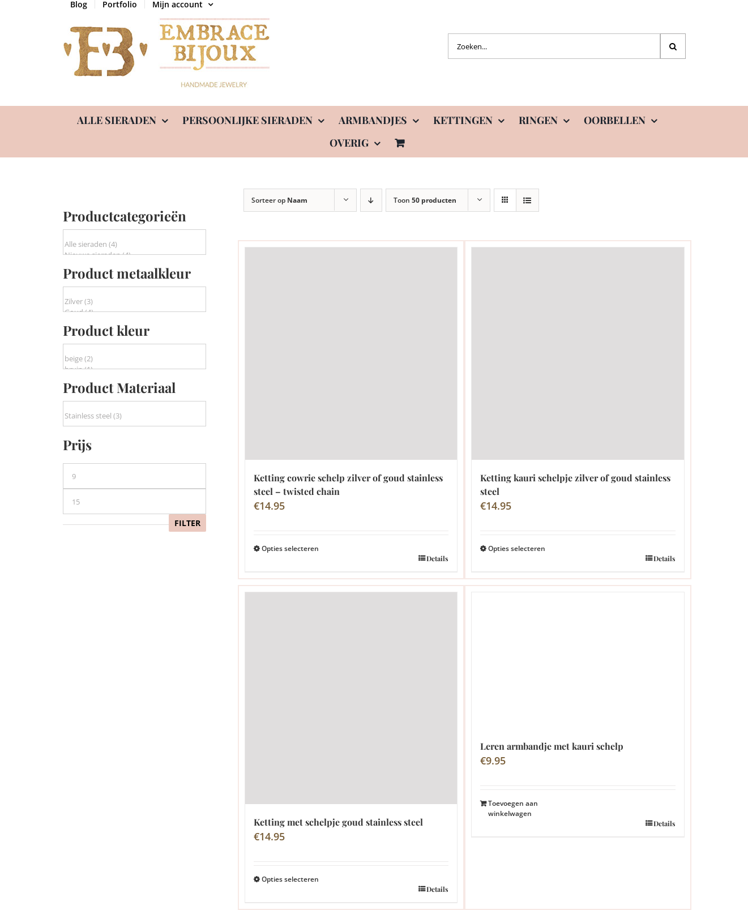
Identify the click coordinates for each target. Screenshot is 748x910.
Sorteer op (279, 200)
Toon (425, 200)
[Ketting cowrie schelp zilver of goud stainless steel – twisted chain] (351, 353)
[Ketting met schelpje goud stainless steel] (351, 698)
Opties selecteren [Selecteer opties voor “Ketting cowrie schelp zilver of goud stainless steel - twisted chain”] (290, 548)
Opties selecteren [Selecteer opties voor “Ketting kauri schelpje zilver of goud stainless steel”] (516, 548)
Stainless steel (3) (134, 416)
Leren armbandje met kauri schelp (551, 746)
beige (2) (134, 358)
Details (437, 558)
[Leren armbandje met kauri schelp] (578, 660)
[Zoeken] (673, 46)
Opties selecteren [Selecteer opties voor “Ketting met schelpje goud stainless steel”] (290, 879)
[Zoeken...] (554, 46)
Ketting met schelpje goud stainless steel (338, 822)
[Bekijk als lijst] (527, 200)
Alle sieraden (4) (134, 244)
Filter (187, 523)
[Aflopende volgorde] (371, 200)
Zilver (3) (134, 301)
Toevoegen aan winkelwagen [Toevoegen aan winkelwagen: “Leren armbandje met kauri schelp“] (513, 808)
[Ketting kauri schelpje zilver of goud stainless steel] (578, 353)
